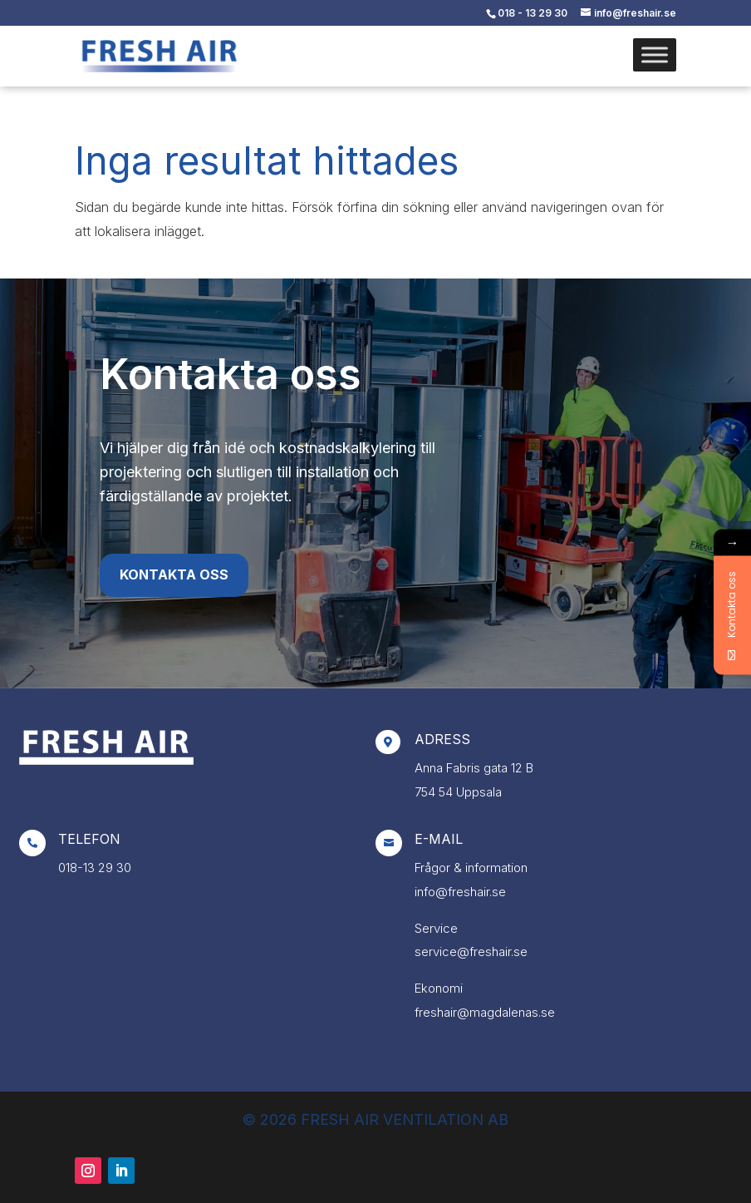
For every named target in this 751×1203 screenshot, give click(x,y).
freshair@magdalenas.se (485, 1012)
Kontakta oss (174, 574)
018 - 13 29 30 (532, 13)
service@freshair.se (471, 951)
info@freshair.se (460, 892)
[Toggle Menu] (654, 54)
